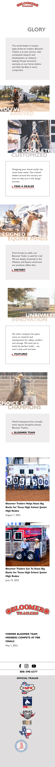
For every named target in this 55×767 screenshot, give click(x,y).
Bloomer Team (24, 432)
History (19, 269)
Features (20, 353)
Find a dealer (24, 186)
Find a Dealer (49, 4)
